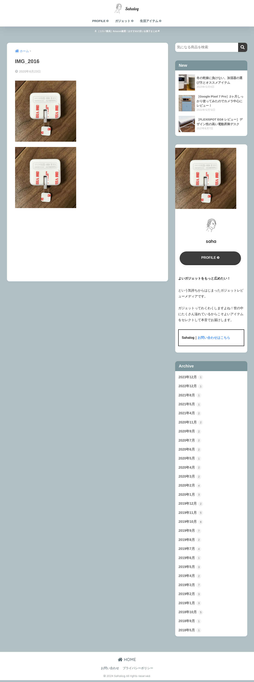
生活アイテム (151, 21)
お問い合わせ (110, 670)
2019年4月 (190, 577)
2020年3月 (190, 477)
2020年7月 (190, 441)
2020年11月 (191, 422)
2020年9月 (190, 432)
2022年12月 (191, 386)
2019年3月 (190, 586)
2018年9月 (190, 623)
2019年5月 (190, 568)
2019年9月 (190, 532)
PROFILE (100, 21)
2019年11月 (191, 513)
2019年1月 (190, 604)
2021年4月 (190, 413)
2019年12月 (191, 504)
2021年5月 (190, 404)
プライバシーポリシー (138, 670)
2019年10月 (191, 523)
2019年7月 (190, 550)
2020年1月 (190, 495)
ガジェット (124, 21)
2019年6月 (190, 559)
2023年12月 (191, 377)
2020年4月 (190, 468)
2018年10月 (191, 614)
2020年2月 (190, 486)
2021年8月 (190, 395)
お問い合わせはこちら (214, 338)
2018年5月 (190, 632)
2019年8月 (190, 541)
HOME (127, 661)
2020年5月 (190, 459)
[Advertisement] (87, 241)
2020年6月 (190, 450)
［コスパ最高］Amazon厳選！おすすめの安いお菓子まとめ (127, 31)
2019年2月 (190, 595)
